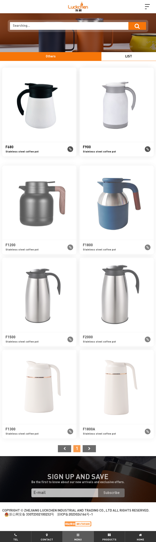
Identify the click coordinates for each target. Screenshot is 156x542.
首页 (64, 456)
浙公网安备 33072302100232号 (29, 514)
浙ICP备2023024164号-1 (75, 514)
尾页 (89, 456)
